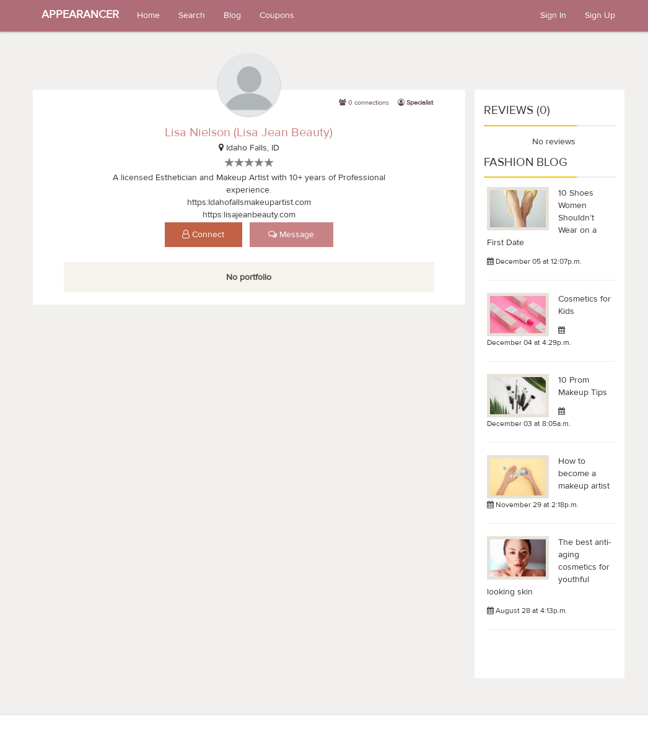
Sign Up (600, 15)
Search (191, 15)
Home (148, 15)
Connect (203, 234)
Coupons (277, 15)
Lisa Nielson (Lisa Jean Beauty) (249, 132)
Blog (232, 15)
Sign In (553, 15)
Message (291, 234)
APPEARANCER (80, 14)
